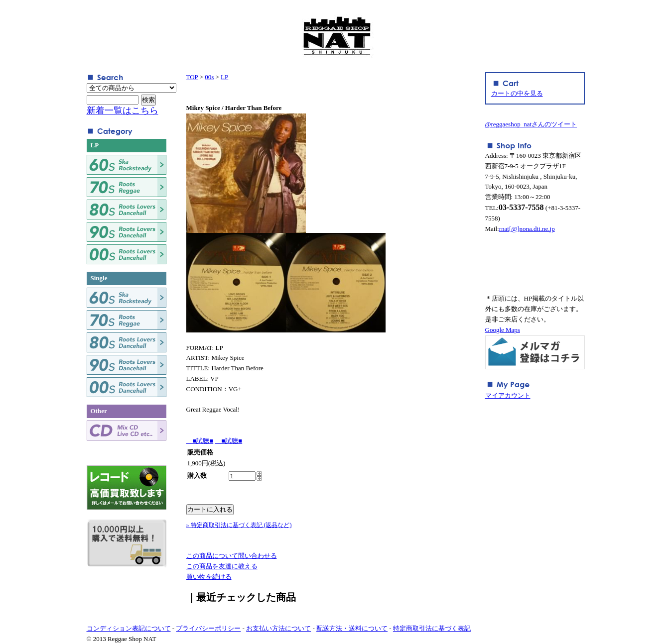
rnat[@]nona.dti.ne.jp (527, 228)
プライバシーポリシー (208, 628)
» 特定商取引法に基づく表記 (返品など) (239, 525)
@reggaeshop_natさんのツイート (531, 124)
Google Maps (502, 329)
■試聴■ (200, 440)
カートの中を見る (517, 93)
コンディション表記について (129, 628)
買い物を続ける (209, 576)
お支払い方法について (278, 628)
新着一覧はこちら (122, 110)
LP (224, 77)
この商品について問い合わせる (231, 555)
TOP (192, 77)
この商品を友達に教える (222, 566)
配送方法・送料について (352, 628)
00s (209, 77)
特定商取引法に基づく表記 (432, 628)
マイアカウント (508, 395)
